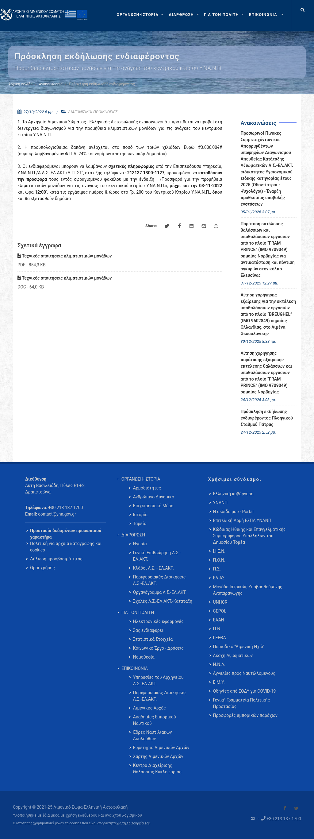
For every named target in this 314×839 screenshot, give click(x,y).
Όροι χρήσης (42, 567)
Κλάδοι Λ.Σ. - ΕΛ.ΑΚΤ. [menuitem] (153, 568)
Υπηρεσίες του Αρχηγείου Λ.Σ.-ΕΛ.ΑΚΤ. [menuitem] (158, 680)
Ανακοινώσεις (50, 84)
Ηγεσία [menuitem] (140, 543)
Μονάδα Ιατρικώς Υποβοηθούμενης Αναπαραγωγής (247, 590)
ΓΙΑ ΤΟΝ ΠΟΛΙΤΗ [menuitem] (137, 612)
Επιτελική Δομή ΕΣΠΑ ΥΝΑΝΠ (242, 520)
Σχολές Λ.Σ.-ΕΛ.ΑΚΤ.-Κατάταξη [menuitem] (162, 601)
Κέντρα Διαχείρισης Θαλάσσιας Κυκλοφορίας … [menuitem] (159, 768)
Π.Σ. (217, 568)
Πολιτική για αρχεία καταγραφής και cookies (65, 546)
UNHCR (220, 602)
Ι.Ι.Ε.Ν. (219, 551)
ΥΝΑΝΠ (220, 502)
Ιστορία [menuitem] (140, 514)
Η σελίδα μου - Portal (233, 511)
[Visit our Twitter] (296, 808)
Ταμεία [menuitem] (140, 523)
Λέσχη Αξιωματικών (233, 655)
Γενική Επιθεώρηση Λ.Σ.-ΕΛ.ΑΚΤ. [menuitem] (157, 556)
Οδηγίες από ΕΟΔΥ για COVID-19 (244, 691)
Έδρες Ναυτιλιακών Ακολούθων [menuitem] (152, 735)
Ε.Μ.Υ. (219, 682)
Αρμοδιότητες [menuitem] (147, 487)
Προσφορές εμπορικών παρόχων (245, 715)
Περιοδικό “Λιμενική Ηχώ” (239, 646)
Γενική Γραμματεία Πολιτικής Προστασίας (241, 703)
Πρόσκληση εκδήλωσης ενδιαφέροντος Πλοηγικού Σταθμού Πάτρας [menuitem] (267, 418)
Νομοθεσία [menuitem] (144, 657)
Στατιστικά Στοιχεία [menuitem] (153, 639)
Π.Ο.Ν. (219, 560)
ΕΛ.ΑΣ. (219, 577)
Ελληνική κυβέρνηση (233, 493)
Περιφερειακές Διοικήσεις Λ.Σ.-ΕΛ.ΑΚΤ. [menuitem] (159, 580)
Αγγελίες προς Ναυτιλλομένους (244, 673)
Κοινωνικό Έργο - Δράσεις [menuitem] (158, 648)
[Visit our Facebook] (285, 808)
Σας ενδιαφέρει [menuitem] (148, 630)
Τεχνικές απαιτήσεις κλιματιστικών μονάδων (64, 255)
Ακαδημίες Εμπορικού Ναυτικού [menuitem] (154, 720)
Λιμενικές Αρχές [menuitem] (149, 708)
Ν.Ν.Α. (219, 664)
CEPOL (219, 611)
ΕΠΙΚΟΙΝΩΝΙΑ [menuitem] (134, 668)
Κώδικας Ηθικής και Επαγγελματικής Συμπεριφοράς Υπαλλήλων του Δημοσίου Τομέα (249, 536)
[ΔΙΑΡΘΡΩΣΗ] (184, 14)
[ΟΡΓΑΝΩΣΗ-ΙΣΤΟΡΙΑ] (141, 14)
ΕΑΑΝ (218, 619)
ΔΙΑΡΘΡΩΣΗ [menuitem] (133, 534)
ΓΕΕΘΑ (219, 637)
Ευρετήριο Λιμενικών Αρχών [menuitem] (161, 747)
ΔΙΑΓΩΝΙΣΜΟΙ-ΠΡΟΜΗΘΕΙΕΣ (92, 112)
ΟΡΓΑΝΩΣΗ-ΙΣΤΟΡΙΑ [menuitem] (140, 479)
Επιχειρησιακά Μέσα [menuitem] (153, 505)
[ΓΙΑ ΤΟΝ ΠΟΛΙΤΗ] (224, 14)
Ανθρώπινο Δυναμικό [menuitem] (153, 496)
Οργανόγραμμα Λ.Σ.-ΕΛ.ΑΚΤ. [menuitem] (160, 592)
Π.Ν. (217, 628)
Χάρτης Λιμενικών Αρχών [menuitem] (158, 756)
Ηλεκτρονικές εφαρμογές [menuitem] (158, 621)
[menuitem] (266, 14)
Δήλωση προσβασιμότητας (56, 558)
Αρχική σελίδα (20, 84)
